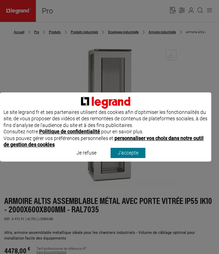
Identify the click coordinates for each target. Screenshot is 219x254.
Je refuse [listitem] (86, 159)
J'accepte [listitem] (128, 159)
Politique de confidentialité (69, 138)
